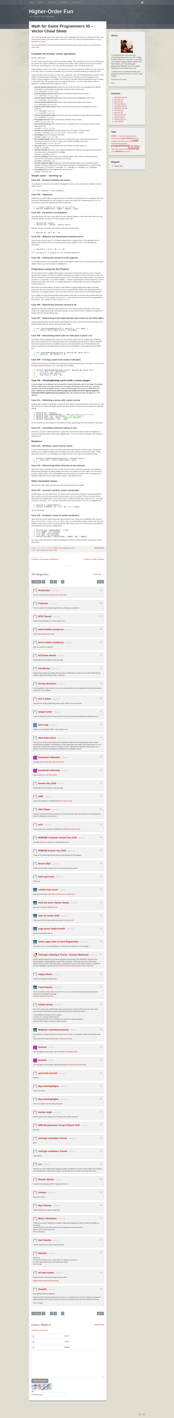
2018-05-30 (62, 890)
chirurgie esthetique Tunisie (52, 1138)
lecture (123, 141)
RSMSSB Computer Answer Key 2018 (57, 837)
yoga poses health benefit (51, 929)
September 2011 (119, 108)
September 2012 (119, 97)
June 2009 (117, 121)
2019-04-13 (59, 1179)
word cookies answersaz (51, 629)
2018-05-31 (64, 916)
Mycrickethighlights (48, 1086)
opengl (113, 143)
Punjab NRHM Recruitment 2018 (69, 829)
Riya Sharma (44, 1205)
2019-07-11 (56, 1240)
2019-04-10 (47, 1164)
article (113, 136)
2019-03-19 (72, 1138)
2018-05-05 (82, 838)
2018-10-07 (63, 1086)
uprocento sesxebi (47, 1073)
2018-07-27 (57, 987)
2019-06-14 (51, 1192)
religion (137, 146)
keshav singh (45, 1112)
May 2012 (117, 102)
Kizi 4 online (44, 699)
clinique (42, 1192)
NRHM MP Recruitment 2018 (62, 801)
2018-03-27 (57, 712)
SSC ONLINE (37, 1264)
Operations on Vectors (38, 41)
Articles (52, 2)
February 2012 (119, 104)
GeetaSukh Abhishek (49, 757)
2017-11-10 (53, 603)
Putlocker (43, 603)
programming (66, 548)
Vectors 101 (72, 39)
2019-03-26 (72, 1151)
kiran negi (43, 725)
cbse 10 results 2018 (48, 915)
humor (119, 141)
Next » (100, 582)
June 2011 (117, 110)
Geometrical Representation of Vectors (88, 39)
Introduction (63, 39)
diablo (121, 136)
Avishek (42, 1047)
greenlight (114, 141)
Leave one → (99, 574)
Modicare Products (65, 1039)
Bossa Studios (125, 74)
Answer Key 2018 (47, 783)
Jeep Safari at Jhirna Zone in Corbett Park (61, 894)
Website (67, 1347)
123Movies (61, 675)
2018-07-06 (57, 974)
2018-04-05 (61, 738)
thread (126, 149)
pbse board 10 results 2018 (64, 920)
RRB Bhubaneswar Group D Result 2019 (59, 1125)
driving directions (47, 683)
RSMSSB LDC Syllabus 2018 (67, 1052)
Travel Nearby (45, 987)
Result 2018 (44, 863)
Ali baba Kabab (46, 1272)
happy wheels (45, 974)
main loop (128, 141)
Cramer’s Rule (46, 523)
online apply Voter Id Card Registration (58, 942)
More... (113, 83)
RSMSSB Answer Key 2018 (52, 850)
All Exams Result (47, 655)
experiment (114, 138)
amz (34, 548)
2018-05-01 (65, 757)
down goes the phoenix (130, 136)
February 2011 (119, 115)
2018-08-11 (74, 1030)
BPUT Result (44, 616)
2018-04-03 (53, 725)
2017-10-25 (55, 590)
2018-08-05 (58, 1005)
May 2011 (117, 112)
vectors (119, 151)
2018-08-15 (51, 1047)
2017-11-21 (56, 616)
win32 (128, 151)
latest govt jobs (46, 876)
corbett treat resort (48, 889)
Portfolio (76, 2)
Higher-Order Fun (51, 11)
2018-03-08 (55, 668)
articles (55, 548)
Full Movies (44, 668)
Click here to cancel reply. (39, 1330)
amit (40, 824)
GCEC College (38, 1303)
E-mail (67, 1341)
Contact (63, 2)
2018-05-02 (61, 783)
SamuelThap (99, 1325)
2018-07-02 (93, 955)
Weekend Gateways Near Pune (43, 996)
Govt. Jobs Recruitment (56, 762)
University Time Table (56, 595)
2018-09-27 (62, 1073)
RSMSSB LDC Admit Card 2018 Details (73, 1065)
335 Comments (99, 548)
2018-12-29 (57, 1112)
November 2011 (119, 106)
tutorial (73, 548)
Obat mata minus (47, 738)
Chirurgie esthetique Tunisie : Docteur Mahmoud (63, 955)
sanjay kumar (45, 712)
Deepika (42, 1253)
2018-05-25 (59, 877)
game (119, 138)
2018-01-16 (68, 629)
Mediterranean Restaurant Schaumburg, (46, 1281)
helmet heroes (45, 1004)
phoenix (117, 143)
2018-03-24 (56, 699)
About (40, 2)
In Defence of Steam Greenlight (94, 559)
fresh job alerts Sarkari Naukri (53, 902)
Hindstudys (44, 590)
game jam (136, 138)
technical (121, 149)
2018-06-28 (83, 942)
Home (31, 2)
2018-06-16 (70, 929)
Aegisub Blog (118, 166)
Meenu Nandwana (47, 1218)
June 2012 (117, 99)
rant (131, 146)
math (59, 548)
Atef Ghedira (44, 1240)
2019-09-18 (51, 1289)
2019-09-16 (59, 1273)
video (124, 151)
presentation (123, 143)
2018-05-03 (47, 825)
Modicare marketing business (53, 1030)
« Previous (36, 582)
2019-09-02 (51, 1253)
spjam (113, 149)
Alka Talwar (44, 809)
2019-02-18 (85, 1125)
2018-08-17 (51, 1060)
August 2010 (118, 117)
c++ (118, 136)
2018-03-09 (61, 684)
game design (127, 138)
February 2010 (119, 119)
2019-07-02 (56, 1205)
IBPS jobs (54, 907)
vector (55, 550)
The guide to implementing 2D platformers (44, 559)
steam (117, 149)
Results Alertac (46, 1179)
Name (67, 1336)
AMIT (41, 796)
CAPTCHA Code (36, 1395)
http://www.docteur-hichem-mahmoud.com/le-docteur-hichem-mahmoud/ (70, 966)
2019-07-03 (61, 1218)
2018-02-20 (61, 655)
